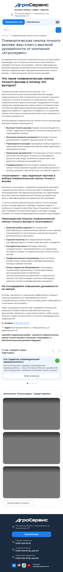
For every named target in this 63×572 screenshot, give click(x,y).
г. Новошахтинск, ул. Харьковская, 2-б (31, 527)
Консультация (31, 534)
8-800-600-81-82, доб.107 (27, 551)
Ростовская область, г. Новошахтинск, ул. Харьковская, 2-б (30, 15)
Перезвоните (13, 22)
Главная (5, 36)
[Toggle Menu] (57, 22)
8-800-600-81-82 (32, 22)
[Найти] (58, 30)
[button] (59, 351)
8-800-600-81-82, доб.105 (27, 558)
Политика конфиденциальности (41, 565)
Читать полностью (31, 376)
